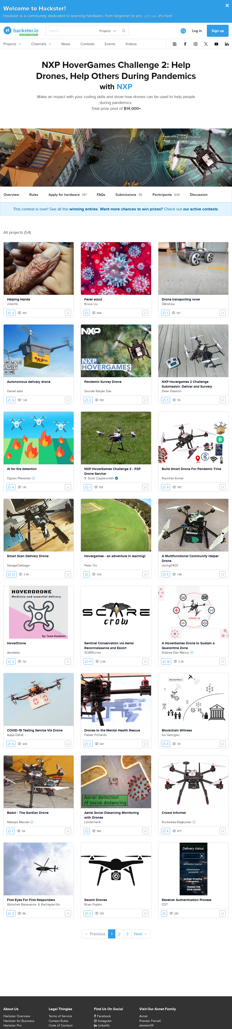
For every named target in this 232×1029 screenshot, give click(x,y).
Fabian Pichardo (95, 735)
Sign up (218, 30)
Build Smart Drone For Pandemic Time (191, 468)
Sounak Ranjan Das (97, 391)
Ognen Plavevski (19, 478)
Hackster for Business (18, 1021)
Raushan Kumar (173, 478)
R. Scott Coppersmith (99, 478)
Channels (41, 44)
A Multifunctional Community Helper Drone (190, 558)
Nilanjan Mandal (18, 822)
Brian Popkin (93, 904)
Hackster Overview (16, 1016)
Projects (12, 44)
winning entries (83, 209)
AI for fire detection (22, 468)
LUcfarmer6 (92, 822)
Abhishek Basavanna (21, 904)
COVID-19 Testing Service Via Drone (35, 730)
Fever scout (93, 299)
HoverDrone (16, 643)
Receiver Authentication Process (186, 899)
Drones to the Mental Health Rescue (112, 730)
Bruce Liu (91, 304)
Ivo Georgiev (171, 735)
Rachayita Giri (50, 904)
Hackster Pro (12, 1025)
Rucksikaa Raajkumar (176, 822)
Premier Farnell (150, 1021)
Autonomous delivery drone (28, 381)
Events (110, 44)
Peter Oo (90, 565)
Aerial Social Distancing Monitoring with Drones (111, 815)
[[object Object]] (183, 31)
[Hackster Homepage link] (21, 30)
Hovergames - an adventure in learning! (114, 556)
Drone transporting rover (181, 299)
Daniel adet (15, 391)
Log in (197, 30)
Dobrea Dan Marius (175, 652)
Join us (150, 16)
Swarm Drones (95, 899)
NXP (124, 86)
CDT (165, 904)
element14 (146, 1025)
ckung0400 (170, 565)
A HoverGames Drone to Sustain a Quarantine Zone (188, 645)
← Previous (95, 934)
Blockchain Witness (177, 730)
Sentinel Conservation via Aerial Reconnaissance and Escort (109, 645)
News (65, 44)
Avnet (143, 1016)
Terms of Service (60, 1016)
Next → (140, 934)
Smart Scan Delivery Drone (27, 556)
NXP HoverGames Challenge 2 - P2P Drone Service (112, 471)
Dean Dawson (171, 391)
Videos (131, 44)
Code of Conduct (60, 1025)
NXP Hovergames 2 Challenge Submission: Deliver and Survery (187, 384)
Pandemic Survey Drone (102, 381)
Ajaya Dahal (15, 735)
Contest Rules (58, 1021)
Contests (87, 44)
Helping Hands (18, 299)
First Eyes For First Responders (31, 899)
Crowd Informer (174, 812)
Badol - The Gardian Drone (27, 812)
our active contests (200, 209)
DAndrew (168, 304)
